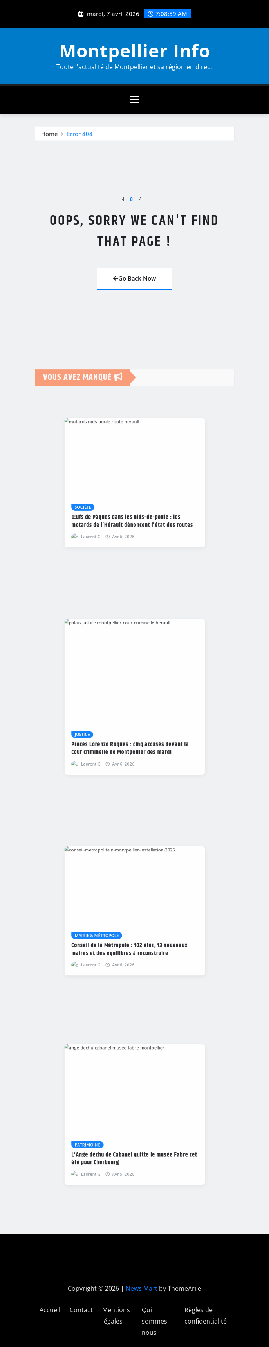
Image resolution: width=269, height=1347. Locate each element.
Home (49, 138)
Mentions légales (116, 1316)
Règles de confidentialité (205, 1316)
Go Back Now (134, 278)
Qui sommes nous (154, 1321)
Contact (81, 1310)
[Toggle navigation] (134, 99)
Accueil (50, 1310)
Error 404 (80, 138)
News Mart (141, 1288)
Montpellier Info (134, 50)
